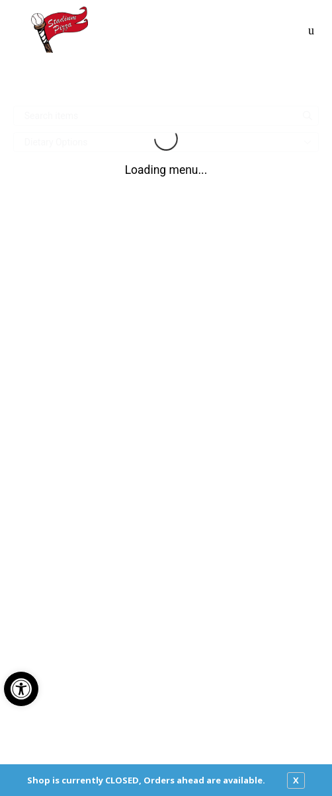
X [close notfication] (296, 780)
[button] (21, 689)
